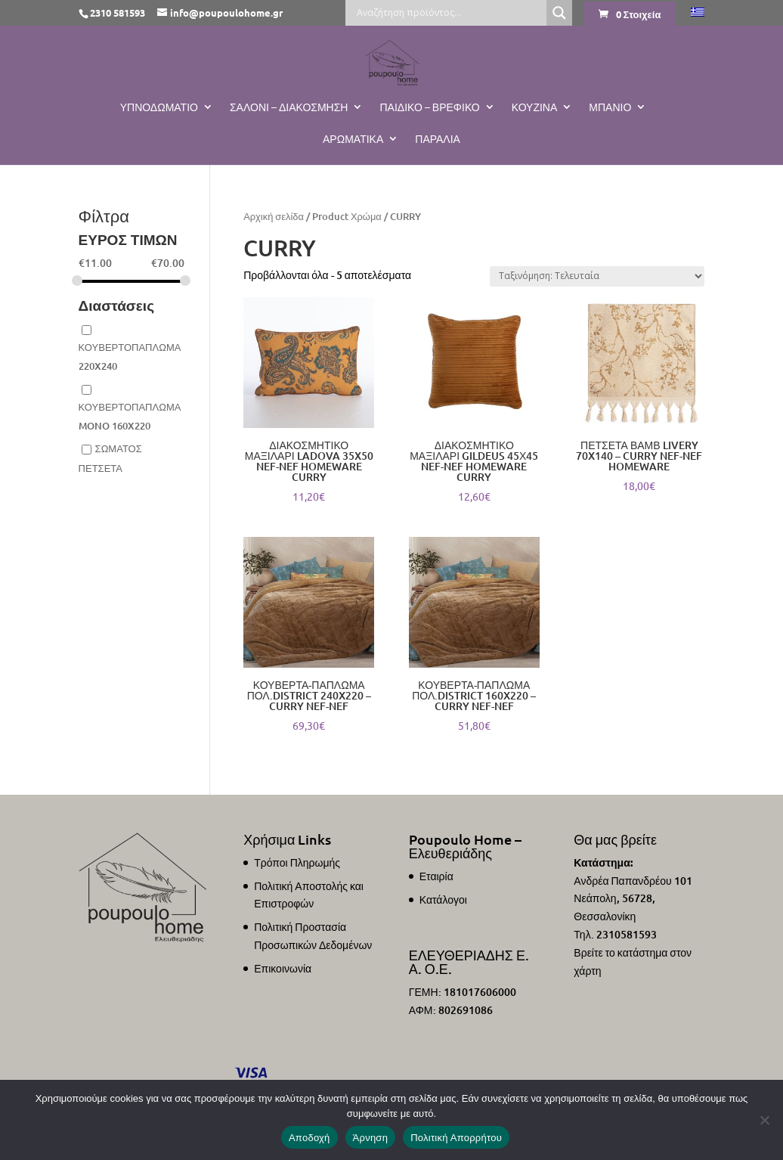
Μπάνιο (610, 107)
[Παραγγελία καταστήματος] (597, 276)
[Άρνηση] (764, 1119)
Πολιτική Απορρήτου (456, 1137)
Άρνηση (370, 1137)
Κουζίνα (535, 107)
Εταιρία (436, 876)
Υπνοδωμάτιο (159, 107)
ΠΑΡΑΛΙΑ (437, 139)
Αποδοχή (309, 1137)
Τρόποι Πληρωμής (297, 862)
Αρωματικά (353, 139)
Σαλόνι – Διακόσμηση (289, 107)
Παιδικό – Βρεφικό (429, 107)
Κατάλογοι (443, 899)
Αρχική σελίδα (273, 216)
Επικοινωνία (282, 968)
